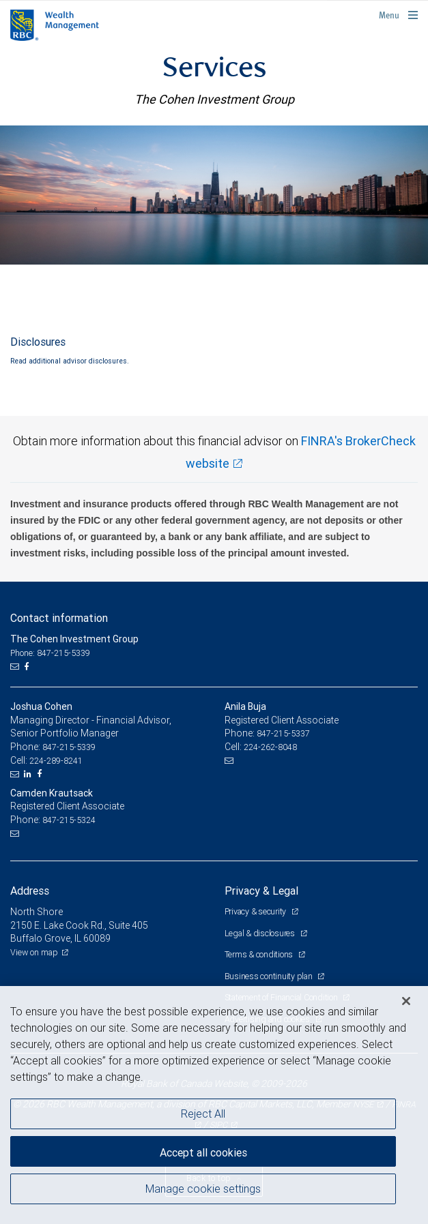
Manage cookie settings (203, 1188)
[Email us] (16, 667)
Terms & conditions (260, 954)
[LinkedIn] (29, 774)
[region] (214, 1105)
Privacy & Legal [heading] (261, 890)
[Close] (406, 1001)
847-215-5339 (69, 747)
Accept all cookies (203, 1152)
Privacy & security (256, 911)
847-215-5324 (69, 820)
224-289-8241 (56, 760)
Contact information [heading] (59, 618)
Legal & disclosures (261, 933)
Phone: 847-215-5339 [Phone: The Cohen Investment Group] (50, 653)
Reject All (203, 1113)
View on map (34, 952)
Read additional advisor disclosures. (69, 360)
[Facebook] (28, 667)
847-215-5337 (283, 733)
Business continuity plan (270, 976)
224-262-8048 (270, 747)
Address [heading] (29, 890)
